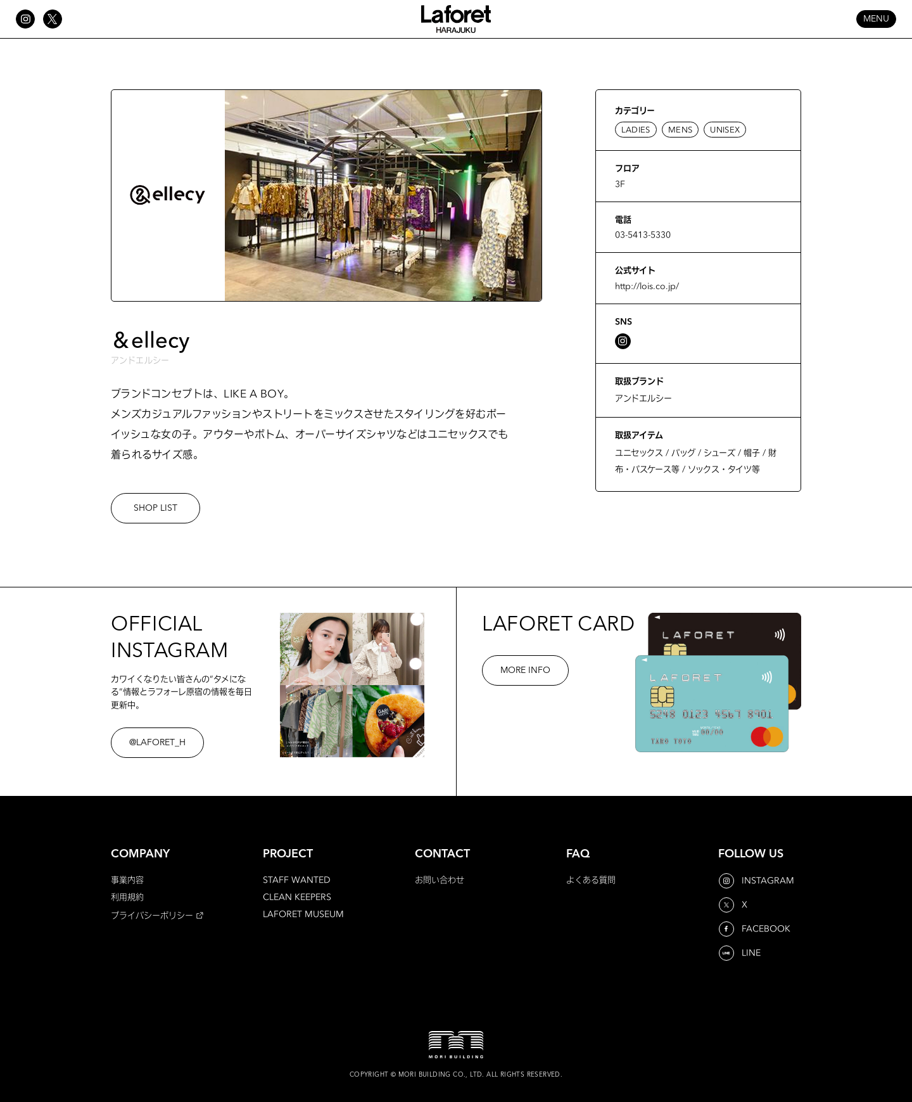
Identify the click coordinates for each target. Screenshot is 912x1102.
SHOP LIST (155, 508)
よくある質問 (591, 879)
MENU (876, 19)
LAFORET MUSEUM (303, 913)
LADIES (635, 129)
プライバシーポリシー (152, 915)
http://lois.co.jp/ (647, 286)
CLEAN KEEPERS (297, 896)
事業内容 (127, 879)
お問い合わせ (439, 879)
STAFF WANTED (297, 879)
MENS (680, 129)
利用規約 (127, 896)
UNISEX (725, 129)
